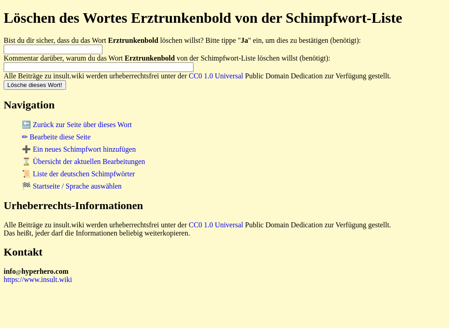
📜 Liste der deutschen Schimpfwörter (78, 174)
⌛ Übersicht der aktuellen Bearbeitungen (83, 161)
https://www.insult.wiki (38, 279)
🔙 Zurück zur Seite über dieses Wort (77, 124)
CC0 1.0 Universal (216, 76)
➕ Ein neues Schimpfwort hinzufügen (79, 149)
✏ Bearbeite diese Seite (56, 137)
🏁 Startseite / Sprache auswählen (72, 186)
